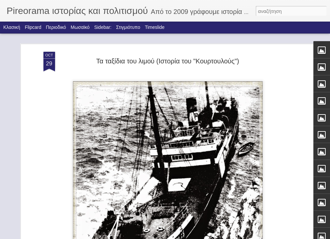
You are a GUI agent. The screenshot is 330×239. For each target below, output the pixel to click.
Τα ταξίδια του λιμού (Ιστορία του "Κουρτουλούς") (167, 46)
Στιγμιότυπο (128, 27)
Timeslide (155, 27)
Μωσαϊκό (80, 27)
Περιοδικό (56, 27)
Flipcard (33, 27)
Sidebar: (102, 27)
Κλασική (11, 27)
